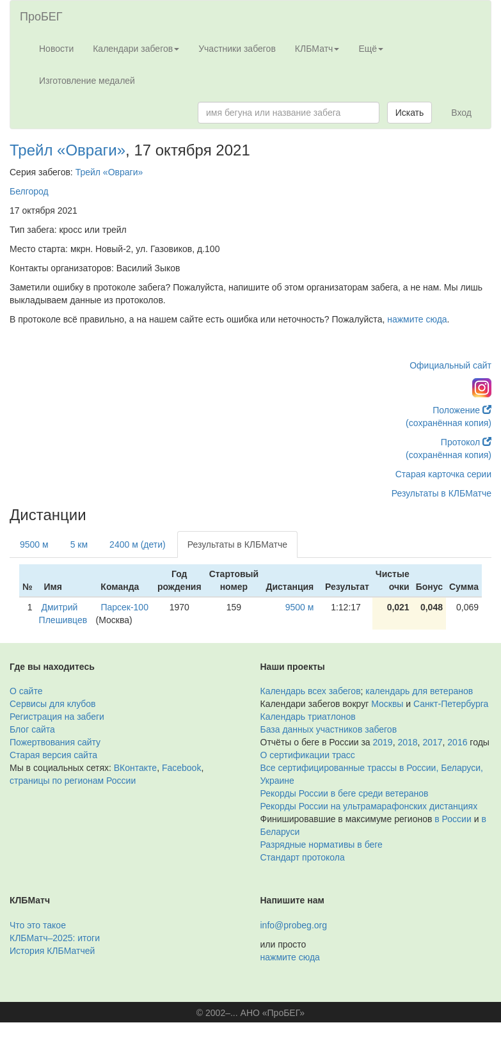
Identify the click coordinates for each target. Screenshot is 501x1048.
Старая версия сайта (53, 755)
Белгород (29, 191)
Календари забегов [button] (136, 49)
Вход (461, 112)
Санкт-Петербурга (450, 704)
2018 (407, 742)
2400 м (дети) (137, 544)
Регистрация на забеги (57, 716)
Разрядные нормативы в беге (321, 844)
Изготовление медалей (87, 80)
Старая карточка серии (443, 474)
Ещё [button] (370, 49)
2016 (457, 742)
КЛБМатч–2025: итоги (55, 938)
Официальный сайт (450, 365)
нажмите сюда (417, 319)
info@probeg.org (294, 925)
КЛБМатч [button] (317, 49)
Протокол (466, 442)
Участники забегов (237, 49)
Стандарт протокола (302, 857)
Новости (56, 49)
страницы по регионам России (73, 780)
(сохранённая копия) (448, 423)
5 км (79, 544)
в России (452, 819)
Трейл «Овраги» (67, 150)
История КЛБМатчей (52, 951)
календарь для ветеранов (419, 691)
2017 (432, 742)
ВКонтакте (135, 768)
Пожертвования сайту (55, 742)
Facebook (181, 768)
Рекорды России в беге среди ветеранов (344, 793)
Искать (409, 112)
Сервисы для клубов (53, 704)
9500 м (34, 544)
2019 (383, 742)
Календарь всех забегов (310, 691)
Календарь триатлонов (308, 716)
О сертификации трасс (307, 755)
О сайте (26, 691)
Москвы (387, 704)
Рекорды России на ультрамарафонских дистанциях (369, 806)
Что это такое (38, 925)
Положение (462, 410)
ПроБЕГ (41, 16)
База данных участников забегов (328, 729)
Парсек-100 (124, 607)
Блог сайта (32, 729)
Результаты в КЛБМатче (441, 493)
